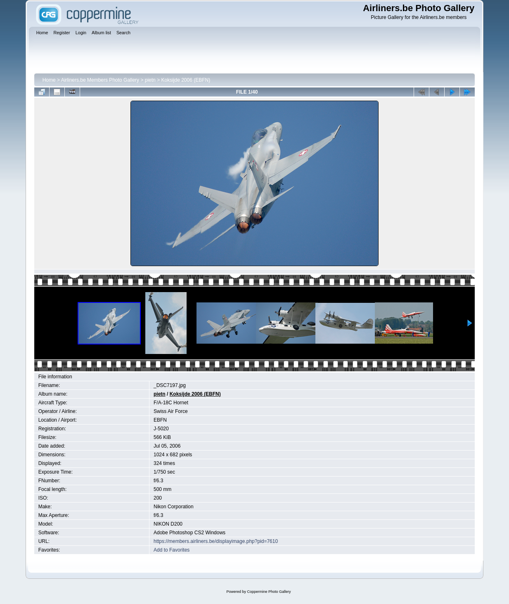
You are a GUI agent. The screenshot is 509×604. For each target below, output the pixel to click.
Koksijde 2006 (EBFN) (185, 80)
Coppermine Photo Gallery (269, 592)
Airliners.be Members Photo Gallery (100, 80)
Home (49, 80)
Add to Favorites (171, 550)
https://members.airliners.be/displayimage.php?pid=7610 (216, 541)
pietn (150, 80)
